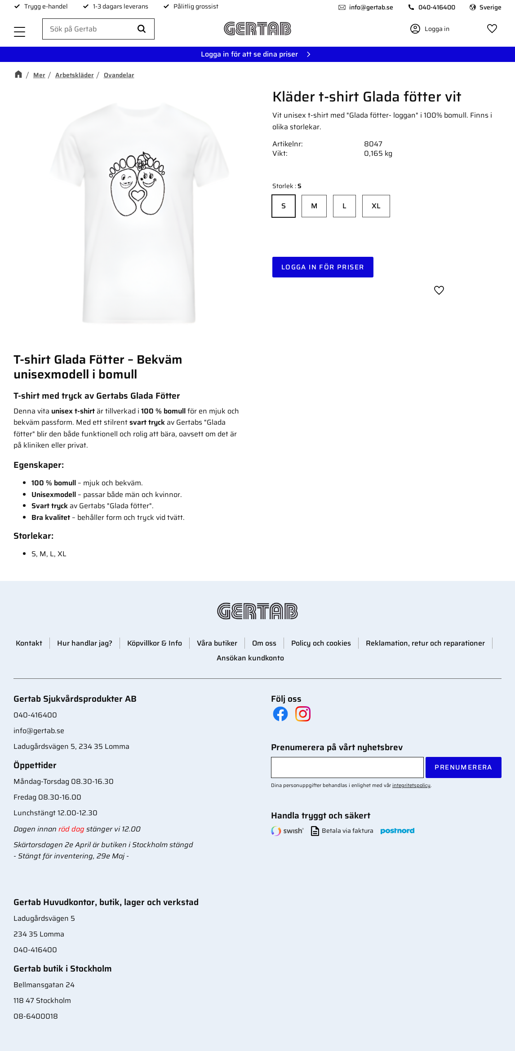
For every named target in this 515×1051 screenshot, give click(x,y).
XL (376, 205)
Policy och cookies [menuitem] (321, 643)
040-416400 (436, 7)
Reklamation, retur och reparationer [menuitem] (425, 643)
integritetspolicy (411, 785)
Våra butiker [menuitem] (217, 643)
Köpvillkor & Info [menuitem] (154, 643)
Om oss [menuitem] (264, 643)
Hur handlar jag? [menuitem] (84, 643)
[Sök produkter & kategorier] (98, 29)
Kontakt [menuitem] (29, 643)
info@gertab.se (371, 7)
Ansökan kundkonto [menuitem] (250, 658)
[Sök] (141, 29)
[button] (20, 32)
